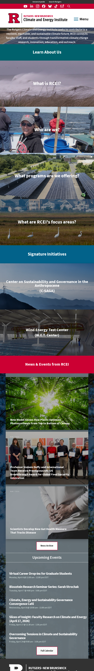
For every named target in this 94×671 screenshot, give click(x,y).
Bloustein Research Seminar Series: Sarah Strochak (44, 586)
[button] (69, 6)
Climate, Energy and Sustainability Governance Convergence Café (41, 602)
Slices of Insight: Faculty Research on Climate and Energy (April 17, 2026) (47, 619)
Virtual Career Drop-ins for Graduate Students (40, 573)
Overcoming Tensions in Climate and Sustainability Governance (43, 636)
